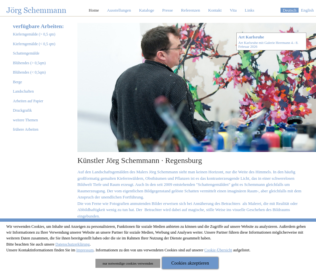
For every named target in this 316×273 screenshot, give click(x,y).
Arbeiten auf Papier (28, 101)
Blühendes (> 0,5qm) (29, 63)
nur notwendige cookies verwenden (128, 263)
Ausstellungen (119, 10)
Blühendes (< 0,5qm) (29, 72)
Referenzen (190, 10)
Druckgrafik (22, 110)
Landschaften (23, 91)
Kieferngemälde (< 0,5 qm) (34, 44)
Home (94, 10)
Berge (17, 82)
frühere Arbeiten (25, 129)
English (307, 10)
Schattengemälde (26, 53)
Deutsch (290, 10)
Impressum (85, 250)
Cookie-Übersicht (218, 250)
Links (249, 10)
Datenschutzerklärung (72, 244)
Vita (233, 10)
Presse (167, 10)
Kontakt (215, 10)
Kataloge (146, 10)
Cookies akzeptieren (190, 263)
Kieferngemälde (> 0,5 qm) (34, 34)
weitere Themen (25, 120)
